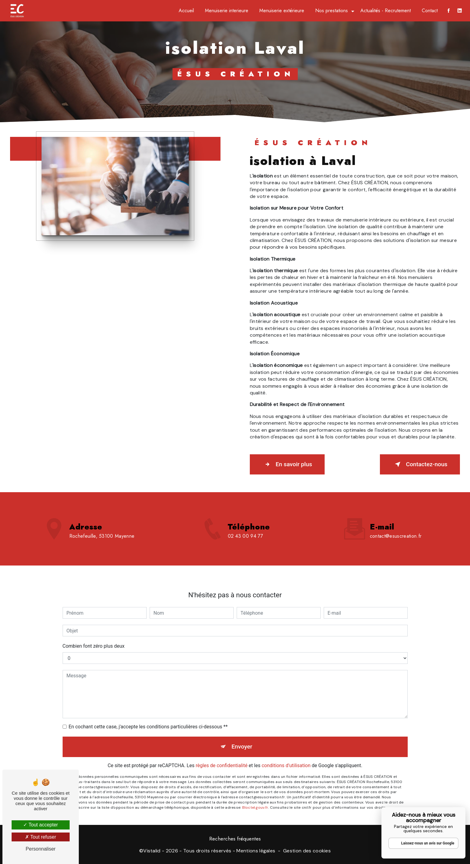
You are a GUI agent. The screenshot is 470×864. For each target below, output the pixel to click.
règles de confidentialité (222, 757)
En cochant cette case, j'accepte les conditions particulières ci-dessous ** (148, 719)
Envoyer (241, 738)
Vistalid (152, 851)
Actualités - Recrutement (385, 10)
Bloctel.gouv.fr (255, 799)
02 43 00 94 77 (245, 543)
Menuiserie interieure (226, 10)
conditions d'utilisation (286, 757)
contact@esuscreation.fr (395, 528)
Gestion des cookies (307, 851)
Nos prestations (331, 10)
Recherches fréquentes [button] (235, 839)
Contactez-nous (419, 464)
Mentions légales (255, 851)
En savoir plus (287, 464)
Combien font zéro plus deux (94, 638)
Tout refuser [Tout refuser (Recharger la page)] (40, 837)
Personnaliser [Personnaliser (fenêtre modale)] (41, 848)
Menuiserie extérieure (281, 10)
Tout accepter (40, 824)
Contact (430, 10)
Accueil (186, 10)
